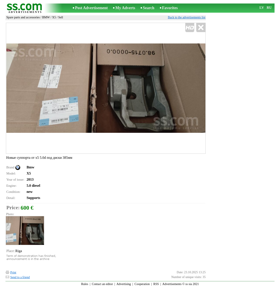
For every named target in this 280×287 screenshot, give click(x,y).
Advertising (123, 284)
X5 (54, 17)
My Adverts (125, 8)
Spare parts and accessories (23, 17)
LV (261, 7)
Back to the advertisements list (186, 17)
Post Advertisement (91, 8)
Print (13, 272)
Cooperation (142, 284)
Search (148, 8)
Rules (84, 284)
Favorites (170, 8)
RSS (156, 284)
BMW (46, 17)
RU (269, 7)
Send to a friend (20, 277)
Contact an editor (102, 284)
